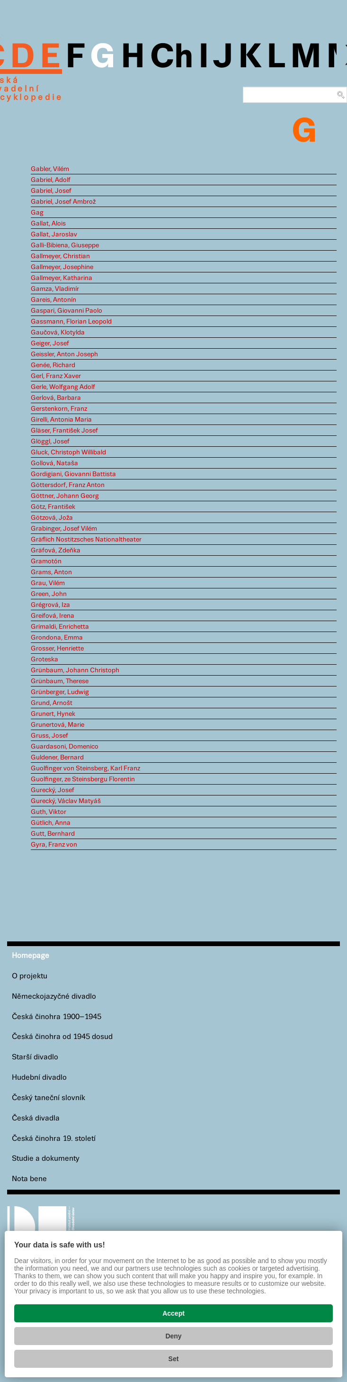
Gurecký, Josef (52, 790)
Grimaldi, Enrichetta (60, 626)
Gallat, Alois (48, 223)
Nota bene (29, 1179)
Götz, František (53, 507)
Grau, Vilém (48, 583)
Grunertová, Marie (57, 725)
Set (174, 1359)
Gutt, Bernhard (53, 834)
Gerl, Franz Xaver (56, 376)
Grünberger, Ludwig (60, 692)
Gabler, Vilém (50, 169)
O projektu (29, 976)
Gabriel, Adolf (51, 180)
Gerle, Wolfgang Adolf (63, 387)
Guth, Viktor (48, 812)
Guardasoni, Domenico (64, 746)
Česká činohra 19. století (54, 1139)
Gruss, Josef (49, 735)
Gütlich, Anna (51, 823)
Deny (173, 1336)
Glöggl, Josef (50, 441)
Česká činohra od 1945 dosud (62, 1037)
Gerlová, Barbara (56, 398)
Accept (173, 1313)
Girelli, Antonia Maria (61, 419)
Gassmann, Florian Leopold (71, 321)
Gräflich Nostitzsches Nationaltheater (86, 539)
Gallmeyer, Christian (60, 256)
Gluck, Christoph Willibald (68, 452)
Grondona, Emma (57, 637)
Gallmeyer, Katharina (61, 278)
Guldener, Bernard (57, 757)
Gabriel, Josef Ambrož (63, 202)
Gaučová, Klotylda (58, 332)
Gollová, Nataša (54, 463)
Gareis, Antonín (53, 300)
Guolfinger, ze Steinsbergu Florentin (83, 779)
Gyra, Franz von (54, 844)
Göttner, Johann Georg (65, 496)
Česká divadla (36, 1118)
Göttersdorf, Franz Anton (68, 485)
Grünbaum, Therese (60, 681)
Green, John (49, 594)
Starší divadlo (35, 1057)
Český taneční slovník (48, 1098)
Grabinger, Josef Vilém (64, 528)
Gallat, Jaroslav (54, 234)
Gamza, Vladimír (55, 289)
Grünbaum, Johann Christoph (75, 670)
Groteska (44, 659)
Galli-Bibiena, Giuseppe (65, 245)
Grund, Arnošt (51, 703)
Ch (172, 58)
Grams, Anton (51, 572)
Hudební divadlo (39, 1078)
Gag (37, 212)
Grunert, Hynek (53, 714)
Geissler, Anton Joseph (64, 354)
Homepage (30, 956)
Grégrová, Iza (50, 605)
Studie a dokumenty (46, 1159)
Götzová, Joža (52, 518)
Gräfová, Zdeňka (55, 550)
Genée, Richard (53, 365)
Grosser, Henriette (57, 648)
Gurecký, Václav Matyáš (66, 801)
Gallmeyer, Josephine (62, 267)
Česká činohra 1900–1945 (56, 1017)
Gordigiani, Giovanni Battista (73, 474)
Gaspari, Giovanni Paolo (66, 310)
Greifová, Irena (52, 616)
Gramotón (46, 561)
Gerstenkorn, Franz (59, 409)
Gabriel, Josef (51, 191)
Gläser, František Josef (64, 430)
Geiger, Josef (50, 343)
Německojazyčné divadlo (54, 997)
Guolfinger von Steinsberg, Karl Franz (85, 768)
